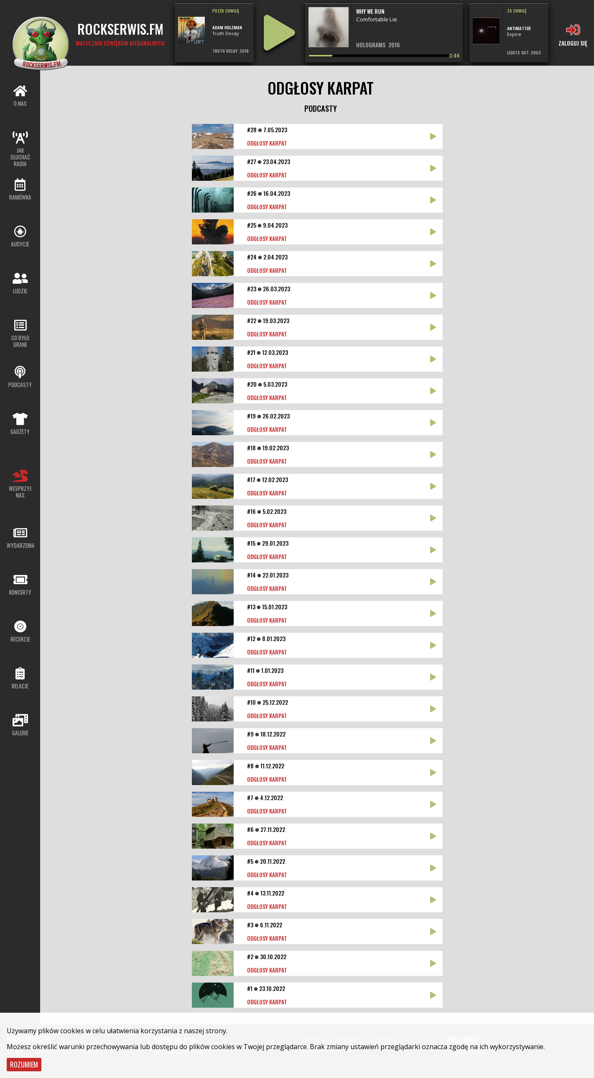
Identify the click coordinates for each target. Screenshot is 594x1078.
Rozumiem (24, 1065)
